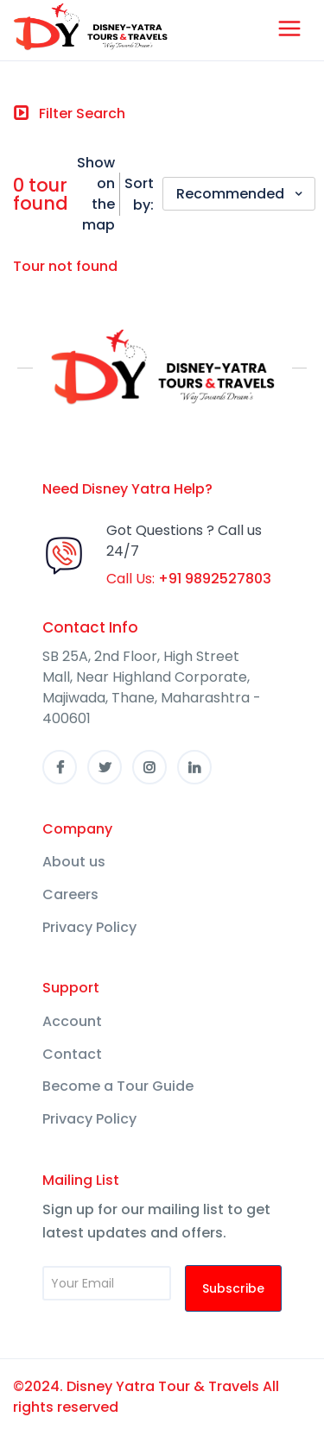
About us (73, 862)
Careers (70, 894)
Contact (72, 1054)
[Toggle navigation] (69, 114)
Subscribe (233, 1288)
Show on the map (96, 194)
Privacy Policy (89, 927)
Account (72, 1021)
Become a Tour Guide (118, 1086)
